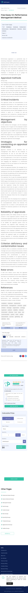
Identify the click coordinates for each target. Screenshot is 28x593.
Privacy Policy (4, 563)
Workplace (9, 27)
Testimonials (4, 553)
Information (4, 312)
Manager (9, 307)
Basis (17, 314)
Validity (21, 314)
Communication (5, 314)
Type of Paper (5, 426)
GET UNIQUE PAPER (14, 375)
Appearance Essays (7, 524)
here (11, 581)
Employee (15, 27)
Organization (16, 307)
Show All (7, 533)
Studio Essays (6, 510)
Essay (10, 24)
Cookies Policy (4, 566)
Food (15, 312)
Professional (19, 422)
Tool (23, 312)
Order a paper (14, 479)
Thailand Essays (7, 521)
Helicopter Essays (7, 502)
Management (13, 29)
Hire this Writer (14, 406)
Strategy (22, 307)
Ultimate (4, 319)
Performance (5, 29)
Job (22, 316)
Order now (14, 52)
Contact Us (3, 550)
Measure (21, 310)
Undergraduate (20, 418)
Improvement (5, 316)
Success (11, 316)
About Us (3, 555)
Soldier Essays (6, 528)
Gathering (17, 316)
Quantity (4, 432)
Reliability (15, 310)
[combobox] (14, 429)
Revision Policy (4, 568)
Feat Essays (5, 506)
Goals (24, 29)
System (12, 314)
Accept (10, 583)
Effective (11, 312)
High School (8, 418)
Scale (19, 312)
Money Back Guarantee (6, 571)
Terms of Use (4, 561)
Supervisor (4, 310)
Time (8, 319)
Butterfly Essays (6, 517)
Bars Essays (5, 513)
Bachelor (8, 422)
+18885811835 (18, 588)
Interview (19, 29)
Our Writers (3, 558)
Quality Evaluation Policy (7, 574)
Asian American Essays (8, 499)
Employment (23, 27)
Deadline (4, 438)
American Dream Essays (8, 495)
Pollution (10, 310)
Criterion (4, 31)
